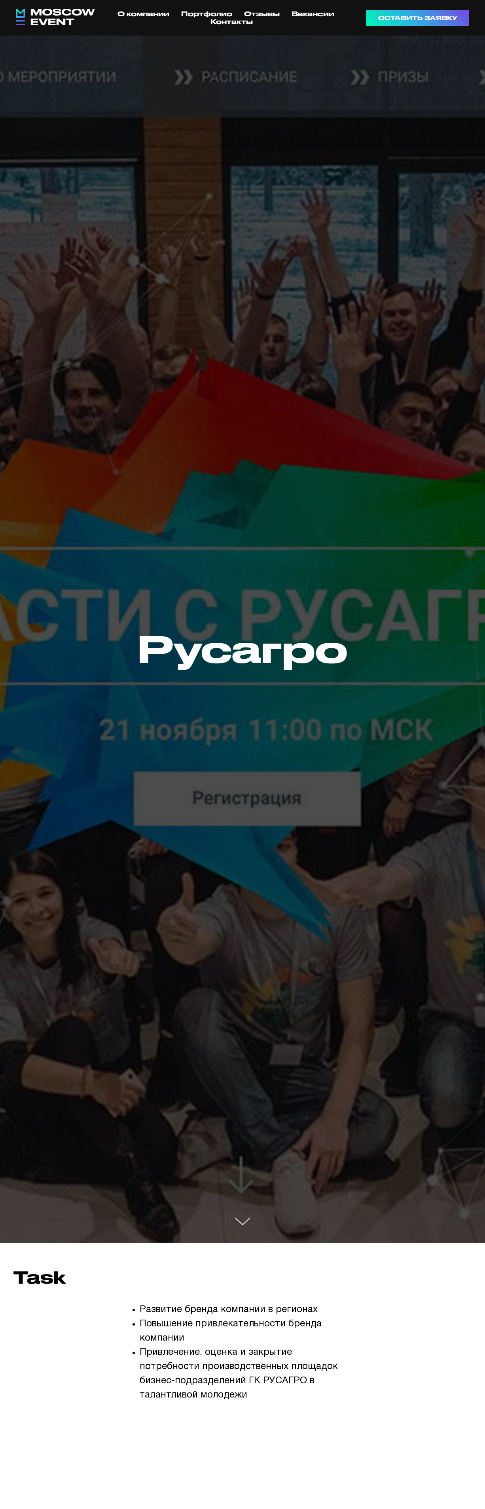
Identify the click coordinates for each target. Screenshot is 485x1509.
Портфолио (206, 13)
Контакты (231, 21)
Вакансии (313, 13)
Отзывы (262, 13)
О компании (143, 13)
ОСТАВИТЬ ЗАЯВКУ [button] (417, 18)
